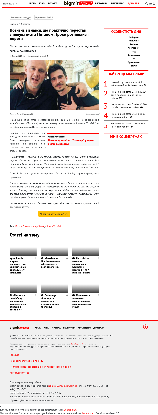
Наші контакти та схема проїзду (26, 360)
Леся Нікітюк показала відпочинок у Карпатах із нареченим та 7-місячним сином (81, 265)
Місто (32, 3)
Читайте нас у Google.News (54, 213)
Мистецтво (117, 3)
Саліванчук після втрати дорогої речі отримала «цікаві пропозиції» (50, 301)
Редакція (14, 354)
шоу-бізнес (38, 226)
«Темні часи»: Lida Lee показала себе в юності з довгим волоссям (50, 262)
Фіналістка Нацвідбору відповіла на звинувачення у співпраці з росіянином (18, 302)
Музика (52, 3)
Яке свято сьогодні (21, 17)
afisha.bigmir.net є (77, 344)
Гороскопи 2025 (44, 17)
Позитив (27, 226)
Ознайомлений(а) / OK (107, 413)
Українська (9, 3)
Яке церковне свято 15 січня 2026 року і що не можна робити (129, 106)
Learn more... (88, 413)
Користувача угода (19, 372)
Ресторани (101, 3)
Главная (14, 23)
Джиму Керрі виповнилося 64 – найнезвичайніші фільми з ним (129, 84)
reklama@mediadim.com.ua (62, 385)
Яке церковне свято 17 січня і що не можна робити (128, 125)
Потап (18, 226)
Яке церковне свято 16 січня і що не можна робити (128, 115)
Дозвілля (133, 3)
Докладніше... (71, 409)
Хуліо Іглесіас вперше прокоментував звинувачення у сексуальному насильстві (18, 265)
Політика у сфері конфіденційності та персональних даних (40, 366)
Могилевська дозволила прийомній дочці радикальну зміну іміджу (81, 301)
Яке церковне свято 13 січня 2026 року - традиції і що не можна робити (129, 94)
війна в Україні (53, 226)
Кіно (42, 3)
